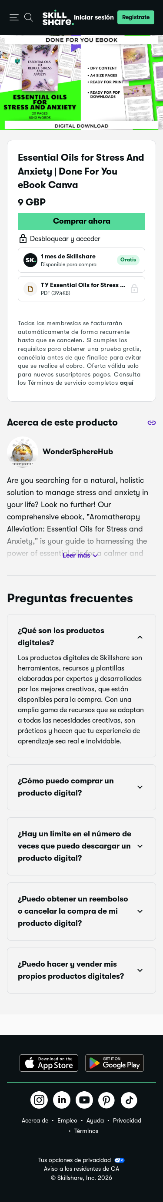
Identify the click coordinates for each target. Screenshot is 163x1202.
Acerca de (35, 1120)
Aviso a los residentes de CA (81, 1169)
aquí (127, 382)
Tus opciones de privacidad (81, 1160)
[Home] (58, 17)
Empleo (67, 1120)
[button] (14, 17)
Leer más (81, 556)
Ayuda (95, 1120)
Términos (86, 1130)
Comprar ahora (81, 221)
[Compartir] (151, 422)
